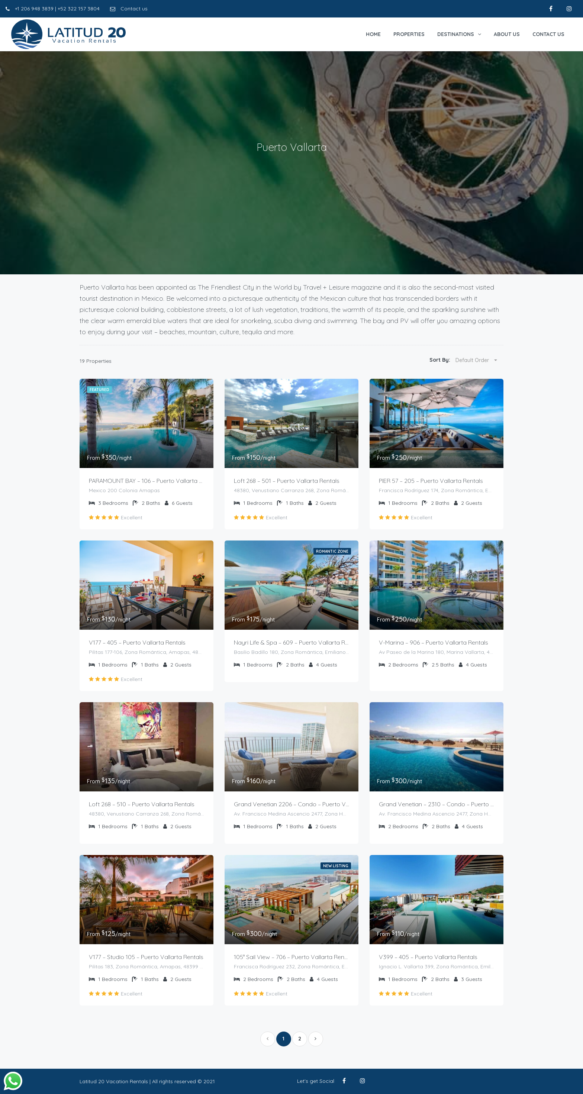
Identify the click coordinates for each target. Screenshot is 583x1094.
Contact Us (548, 34)
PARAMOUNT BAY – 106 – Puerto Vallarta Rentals (146, 480)
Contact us (129, 8)
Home (373, 34)
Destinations (455, 34)
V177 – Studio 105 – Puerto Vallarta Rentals (146, 957)
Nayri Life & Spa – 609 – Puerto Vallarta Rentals (291, 642)
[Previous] (267, 1039)
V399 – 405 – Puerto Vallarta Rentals (428, 957)
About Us (507, 34)
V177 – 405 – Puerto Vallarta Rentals (137, 642)
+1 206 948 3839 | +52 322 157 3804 (53, 8)
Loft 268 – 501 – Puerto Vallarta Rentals (286, 480)
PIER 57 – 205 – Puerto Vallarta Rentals (431, 480)
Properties (409, 34)
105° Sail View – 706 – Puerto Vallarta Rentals (291, 957)
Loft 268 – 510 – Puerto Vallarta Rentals (141, 804)
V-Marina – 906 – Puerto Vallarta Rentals (433, 642)
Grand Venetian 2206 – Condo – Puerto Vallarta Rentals (291, 804)
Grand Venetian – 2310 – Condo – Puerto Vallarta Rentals (436, 804)
